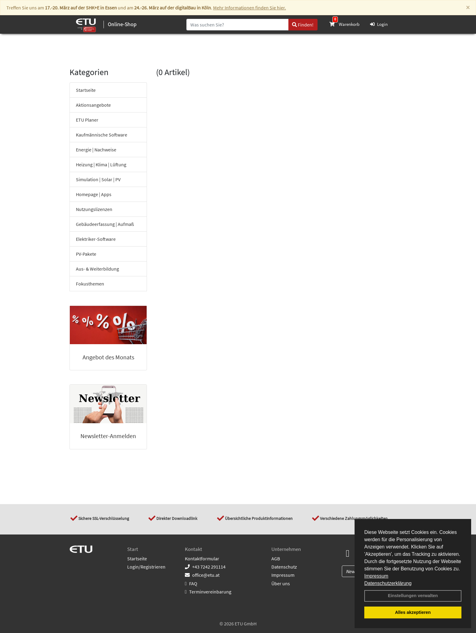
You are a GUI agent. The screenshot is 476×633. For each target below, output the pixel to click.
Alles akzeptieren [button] (413, 612)
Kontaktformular (202, 558)
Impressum (376, 576)
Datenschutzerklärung (388, 583)
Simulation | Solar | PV (98, 179)
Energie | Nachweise (96, 150)
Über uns (280, 583)
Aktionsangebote (93, 105)
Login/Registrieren (146, 567)
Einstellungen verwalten (413, 595)
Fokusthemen (90, 284)
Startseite (86, 90)
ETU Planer (87, 120)
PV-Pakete (86, 254)
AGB (275, 558)
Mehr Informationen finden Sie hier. (249, 8)
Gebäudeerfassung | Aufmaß (105, 224)
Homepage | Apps (93, 194)
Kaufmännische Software (101, 135)
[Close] (468, 7)
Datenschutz (284, 567)
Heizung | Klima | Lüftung (101, 164)
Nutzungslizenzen (94, 209)
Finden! (303, 25)
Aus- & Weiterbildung (97, 269)
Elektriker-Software (96, 239)
